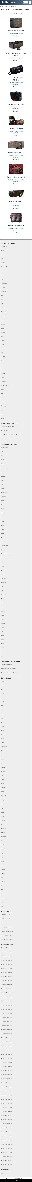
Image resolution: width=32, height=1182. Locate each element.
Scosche (3, 287)
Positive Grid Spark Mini (16, 225)
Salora (2, 738)
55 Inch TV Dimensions (6, 1082)
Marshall (3, 262)
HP (1, 603)
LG (1, 397)
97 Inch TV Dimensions (6, 1160)
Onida (2, 742)
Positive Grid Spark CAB (16, 31)
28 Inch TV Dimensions (6, 1115)
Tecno (2, 521)
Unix (2, 414)
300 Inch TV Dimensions (6, 1029)
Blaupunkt (3, 311)
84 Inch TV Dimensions (6, 1148)
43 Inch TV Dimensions (6, 1103)
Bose (2, 295)
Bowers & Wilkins (5, 385)
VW (2, 877)
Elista (2, 328)
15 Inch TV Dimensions (6, 1095)
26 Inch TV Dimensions (6, 1111)
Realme (3, 513)
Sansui (2, 726)
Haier (2, 714)
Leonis (2, 898)
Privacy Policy (5, 1169)
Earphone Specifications (6, 664)
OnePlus (3, 509)
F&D (2, 303)
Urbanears (3, 496)
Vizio (2, 271)
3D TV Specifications (5, 923)
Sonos (2, 250)
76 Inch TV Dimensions (6, 1037)
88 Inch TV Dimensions (6, 1144)
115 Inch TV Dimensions (6, 1025)
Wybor (2, 816)
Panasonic (3, 549)
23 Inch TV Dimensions (6, 1107)
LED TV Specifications (6, 914)
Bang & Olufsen (4, 266)
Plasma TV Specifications (7, 931)
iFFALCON (3, 795)
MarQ (2, 525)
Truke (2, 566)
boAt (2, 352)
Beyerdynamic (4, 492)
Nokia (2, 533)
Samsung (3, 418)
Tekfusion (3, 484)
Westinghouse (4, 836)
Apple (2, 377)
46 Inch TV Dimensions (6, 1070)
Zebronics (3, 316)
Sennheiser (3, 320)
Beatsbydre (3, 381)
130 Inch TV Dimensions (6, 1021)
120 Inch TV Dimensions (6, 1017)
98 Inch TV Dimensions (6, 1001)
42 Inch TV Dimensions (6, 1074)
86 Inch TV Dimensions (6, 992)
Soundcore (3, 291)
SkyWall (3, 853)
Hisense (3, 373)
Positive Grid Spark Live (16, 153)
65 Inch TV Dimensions (6, 952)
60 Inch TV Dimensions (6, 956)
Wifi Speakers (4, 439)
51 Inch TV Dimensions (6, 1058)
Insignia (3, 832)
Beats (2, 488)
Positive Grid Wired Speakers (16, 33)
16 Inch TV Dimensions (6, 980)
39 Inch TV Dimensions (6, 1119)
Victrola (2, 307)
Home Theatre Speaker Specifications (9, 434)
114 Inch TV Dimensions (6, 1050)
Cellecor (3, 340)
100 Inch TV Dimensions (6, 984)
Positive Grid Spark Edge (16, 104)
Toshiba (3, 701)
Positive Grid (4, 283)
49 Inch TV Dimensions (6, 1140)
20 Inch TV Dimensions (6, 1136)
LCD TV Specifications (6, 919)
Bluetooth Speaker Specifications (8, 426)
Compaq (3, 324)
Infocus (2, 734)
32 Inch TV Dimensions (6, 964)
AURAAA (3, 845)
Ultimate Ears (4, 246)
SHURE (3, 574)
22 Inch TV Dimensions (6, 1062)
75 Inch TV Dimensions (6, 1013)
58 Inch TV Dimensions (6, 972)
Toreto (2, 361)
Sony (2, 258)
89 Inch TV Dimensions (6, 1042)
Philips (2, 369)
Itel (1, 824)
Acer (2, 840)
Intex (2, 718)
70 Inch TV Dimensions (6, 947)
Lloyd (2, 722)
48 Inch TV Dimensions (6, 1132)
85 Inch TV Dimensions (6, 976)
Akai (2, 906)
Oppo (2, 529)
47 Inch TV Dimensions (6, 1078)
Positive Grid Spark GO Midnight (16, 79)
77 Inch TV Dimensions (6, 988)
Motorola (3, 771)
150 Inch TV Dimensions (6, 1033)
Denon (2, 480)
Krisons (2, 344)
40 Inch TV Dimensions (6, 960)
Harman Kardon (4, 545)
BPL (2, 705)
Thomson (3, 767)
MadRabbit (3, 356)
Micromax (3, 710)
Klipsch (2, 500)
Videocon (3, 730)
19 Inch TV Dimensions (6, 1099)
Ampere (3, 275)
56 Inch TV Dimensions (6, 1009)
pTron (2, 401)
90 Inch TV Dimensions (6, 1164)
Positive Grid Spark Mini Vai (16, 177)
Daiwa (2, 812)
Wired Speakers (4, 430)
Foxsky (2, 348)
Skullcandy (3, 406)
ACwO (2, 393)
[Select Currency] (25, 2)
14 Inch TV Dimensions (6, 1123)
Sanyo (2, 804)
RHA (2, 562)
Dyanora (3, 332)
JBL (2, 299)
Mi (1, 410)
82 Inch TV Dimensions (6, 997)
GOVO (2, 389)
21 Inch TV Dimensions (6, 1087)
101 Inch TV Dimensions (6, 1046)
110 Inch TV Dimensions (6, 1156)
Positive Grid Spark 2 (16, 201)
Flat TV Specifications (6, 935)
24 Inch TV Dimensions (6, 1066)
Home (1, 6)
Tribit (2, 254)
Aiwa (2, 336)
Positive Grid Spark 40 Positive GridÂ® (16, 54)
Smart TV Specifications (6, 927)
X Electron (3, 873)
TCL (2, 365)
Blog (2, 1173)
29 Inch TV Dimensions (6, 1091)
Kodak (2, 791)
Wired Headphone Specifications (8, 668)
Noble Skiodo (4, 746)
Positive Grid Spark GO (16, 128)
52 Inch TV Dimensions (6, 1005)
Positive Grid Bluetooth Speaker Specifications (16, 83)
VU (1, 697)
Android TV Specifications (7, 939)
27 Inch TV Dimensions (6, 1054)
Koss (2, 504)
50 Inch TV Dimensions (6, 1127)
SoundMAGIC (4, 468)
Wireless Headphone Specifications (9, 672)
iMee (2, 865)
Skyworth (3, 820)
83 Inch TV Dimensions (6, 968)
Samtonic (3, 881)
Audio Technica (4, 447)
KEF (2, 279)
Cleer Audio (3, 578)
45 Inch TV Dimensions (6, 1152)
